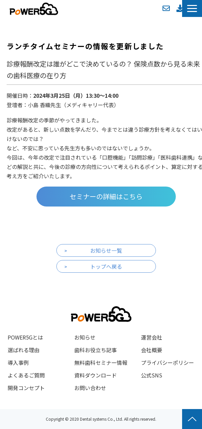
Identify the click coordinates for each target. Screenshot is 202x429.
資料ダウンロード (180, 8)
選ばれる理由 (23, 350)
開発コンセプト (26, 388)
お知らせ (85, 337)
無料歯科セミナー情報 (100, 362)
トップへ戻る (106, 266)
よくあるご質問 (26, 375)
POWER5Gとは (25, 337)
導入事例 (18, 362)
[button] (192, 8)
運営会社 (151, 337)
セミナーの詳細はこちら (106, 196)
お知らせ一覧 (106, 250)
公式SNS (151, 375)
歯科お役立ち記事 (95, 350)
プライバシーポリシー (167, 362)
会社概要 (151, 350)
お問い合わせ (166, 8)
